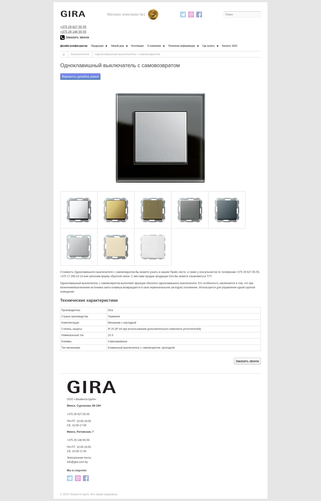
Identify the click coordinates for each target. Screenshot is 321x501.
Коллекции (137, 45)
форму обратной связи (115, 276)
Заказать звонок (74, 37)
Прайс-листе (177, 272)
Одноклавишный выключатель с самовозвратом (127, 54)
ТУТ (209, 276)
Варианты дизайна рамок (80, 76)
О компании (154, 45)
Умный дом (117, 45)
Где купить (208, 45)
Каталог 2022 (229, 45)
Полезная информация (181, 45)
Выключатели (80, 54)
